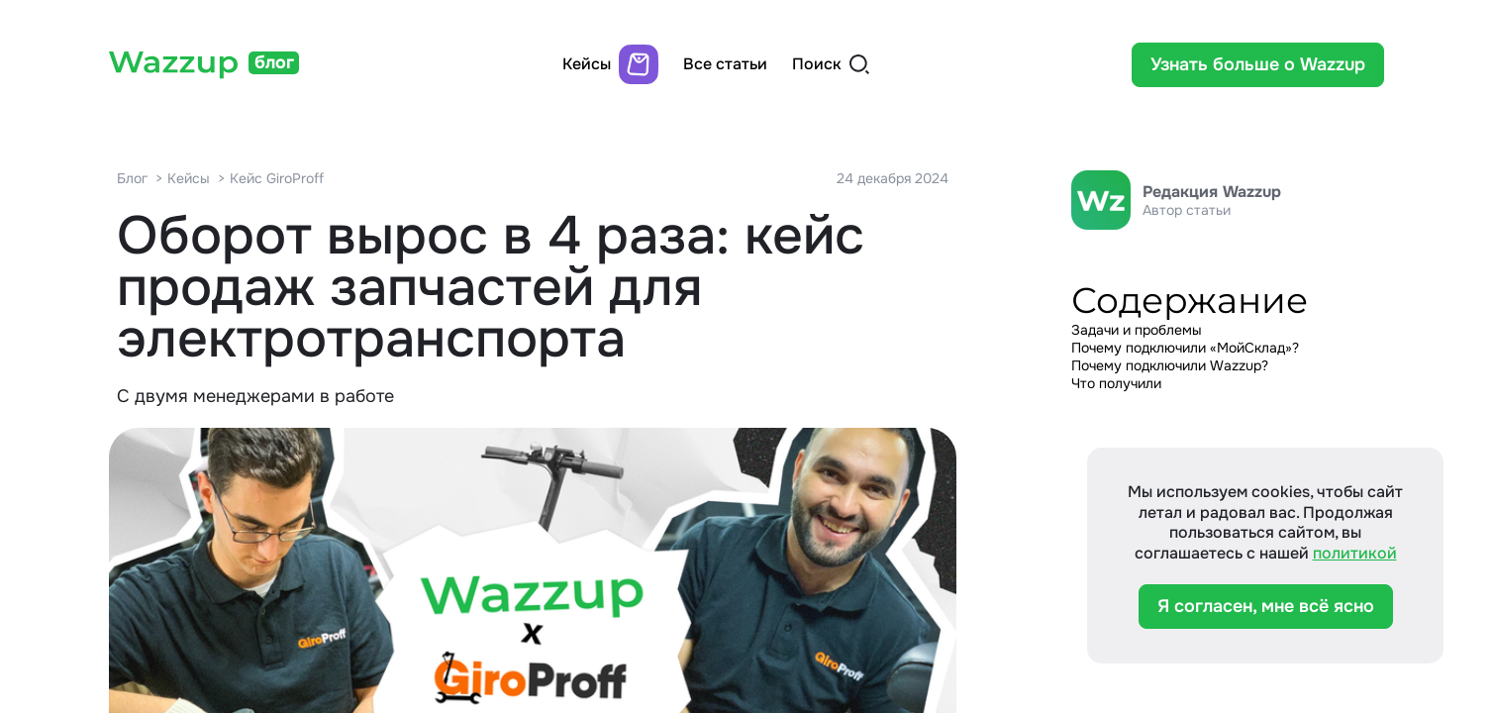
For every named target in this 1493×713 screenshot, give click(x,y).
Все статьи (725, 64)
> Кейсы (182, 178)
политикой (1355, 553)
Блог (132, 178)
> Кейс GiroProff (271, 178)
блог (274, 62)
